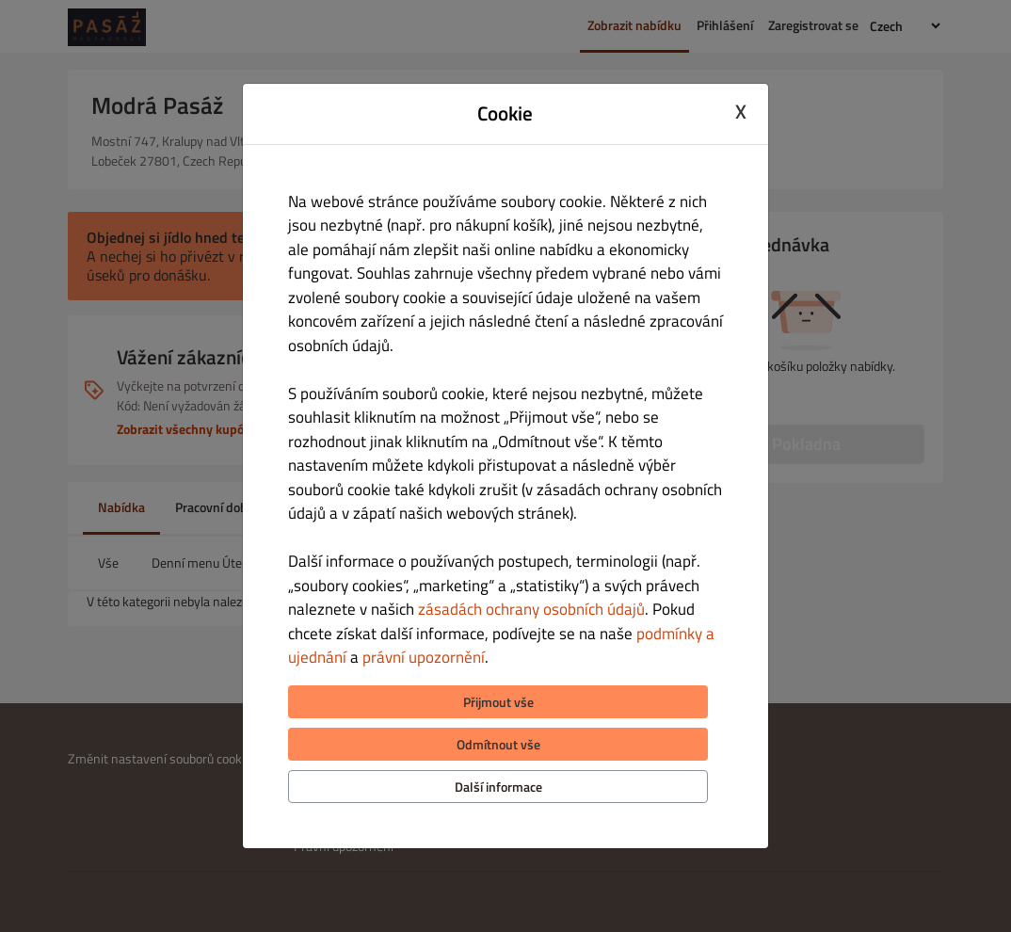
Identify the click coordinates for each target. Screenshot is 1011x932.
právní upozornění (423, 657)
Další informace (498, 786)
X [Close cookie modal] (740, 111)
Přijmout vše (498, 702)
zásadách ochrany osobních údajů (531, 609)
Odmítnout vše (498, 744)
